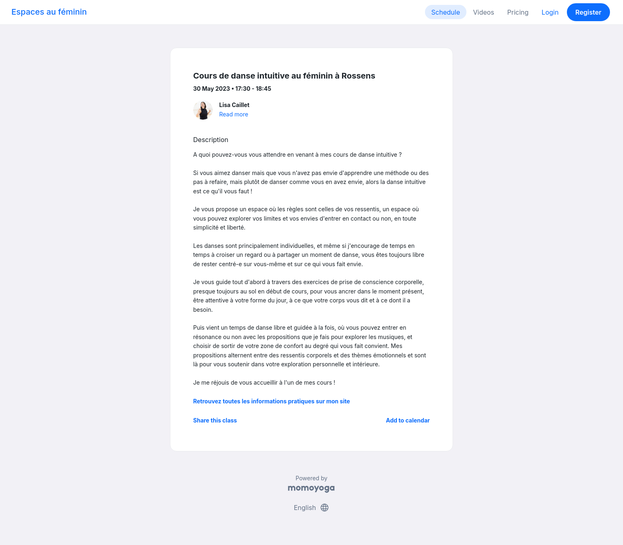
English (311, 507)
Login (550, 12)
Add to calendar (408, 420)
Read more (233, 114)
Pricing (518, 12)
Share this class (215, 420)
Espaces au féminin (49, 12)
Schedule (445, 12)
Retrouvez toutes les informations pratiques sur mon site (271, 401)
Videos (483, 12)
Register (588, 12)
